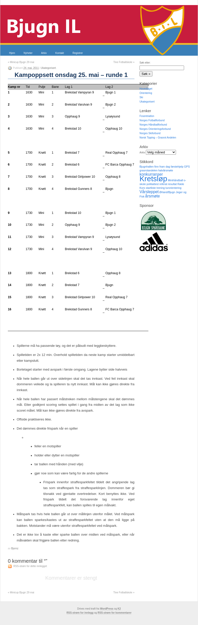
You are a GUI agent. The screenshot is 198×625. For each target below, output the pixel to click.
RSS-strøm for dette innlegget (30, 566)
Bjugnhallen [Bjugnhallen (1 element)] (147, 166)
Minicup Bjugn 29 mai (21, 62)
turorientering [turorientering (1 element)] (174, 187)
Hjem (12, 53)
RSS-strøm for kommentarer (114, 612)
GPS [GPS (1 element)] (187, 166)
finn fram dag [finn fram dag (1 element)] (162, 166)
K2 (119, 608)
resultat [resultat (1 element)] (172, 184)
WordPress (106, 608)
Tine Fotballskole (123, 62)
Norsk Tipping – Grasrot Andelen (158, 137)
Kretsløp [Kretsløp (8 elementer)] (153, 178)
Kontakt (59, 53)
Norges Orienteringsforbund (155, 129)
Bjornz (14, 548)
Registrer (78, 53)
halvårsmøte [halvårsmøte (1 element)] (165, 170)
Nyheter (28, 53)
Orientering (146, 93)
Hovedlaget (146, 88)
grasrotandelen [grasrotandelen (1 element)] (148, 170)
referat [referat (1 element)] (163, 184)
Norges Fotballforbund (152, 120)
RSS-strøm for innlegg (80, 612)
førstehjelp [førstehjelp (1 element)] (177, 166)
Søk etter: (145, 62)
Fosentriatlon (147, 116)
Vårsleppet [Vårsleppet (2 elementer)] (149, 192)
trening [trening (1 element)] (160, 187)
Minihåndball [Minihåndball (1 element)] (175, 180)
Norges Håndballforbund (153, 124)
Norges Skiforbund (150, 133)
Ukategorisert (48, 68)
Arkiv (44, 53)
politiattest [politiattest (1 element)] (153, 184)
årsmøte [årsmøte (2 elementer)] (152, 196)
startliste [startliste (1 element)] (151, 187)
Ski (141, 97)
